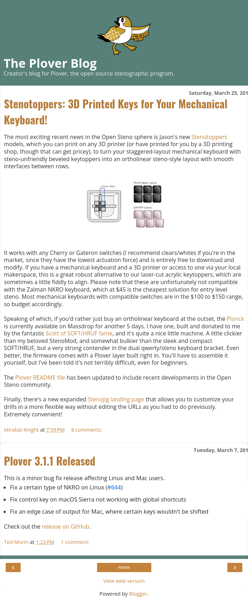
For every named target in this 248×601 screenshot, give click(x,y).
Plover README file (40, 377)
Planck (235, 319)
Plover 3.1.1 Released (49, 461)
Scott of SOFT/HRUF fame (79, 333)
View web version (124, 580)
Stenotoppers (209, 137)
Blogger (138, 593)
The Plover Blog (50, 63)
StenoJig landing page (116, 399)
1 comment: (75, 542)
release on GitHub (65, 526)
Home (124, 567)
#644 (114, 487)
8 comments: (86, 429)
